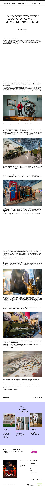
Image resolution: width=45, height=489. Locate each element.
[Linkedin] (39, 479)
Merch (4, 0)
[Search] (39, 3)
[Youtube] (37, 479)
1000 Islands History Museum (30, 88)
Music (41, 0)
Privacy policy (33, 470)
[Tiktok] (35, 479)
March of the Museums (6, 80)
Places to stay (21, 3)
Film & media (37, 0)
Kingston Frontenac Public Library (18, 128)
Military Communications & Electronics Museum (17, 41)
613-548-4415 (22, 466)
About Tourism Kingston (34, 465)
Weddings (32, 0)
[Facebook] (32, 479)
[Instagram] (33, 479)
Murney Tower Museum (15, 87)
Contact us (32, 466)
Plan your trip (33, 3)
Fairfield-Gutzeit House (15, 129)
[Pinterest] (41, 479)
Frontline (32, 473)
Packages (27, 3)
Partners (32, 468)
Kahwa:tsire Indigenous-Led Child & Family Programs (20, 130)
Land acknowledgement (34, 472)
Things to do (14, 3)
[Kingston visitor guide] (10, 469)
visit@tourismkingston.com (24, 467)
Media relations (8, 0)
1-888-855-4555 (22, 465)
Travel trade (22, 0)
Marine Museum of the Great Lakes (34, 89)
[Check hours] (23, 470)
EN (42, 3)
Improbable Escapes (25, 213)
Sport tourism (27, 0)
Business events (17, 0)
